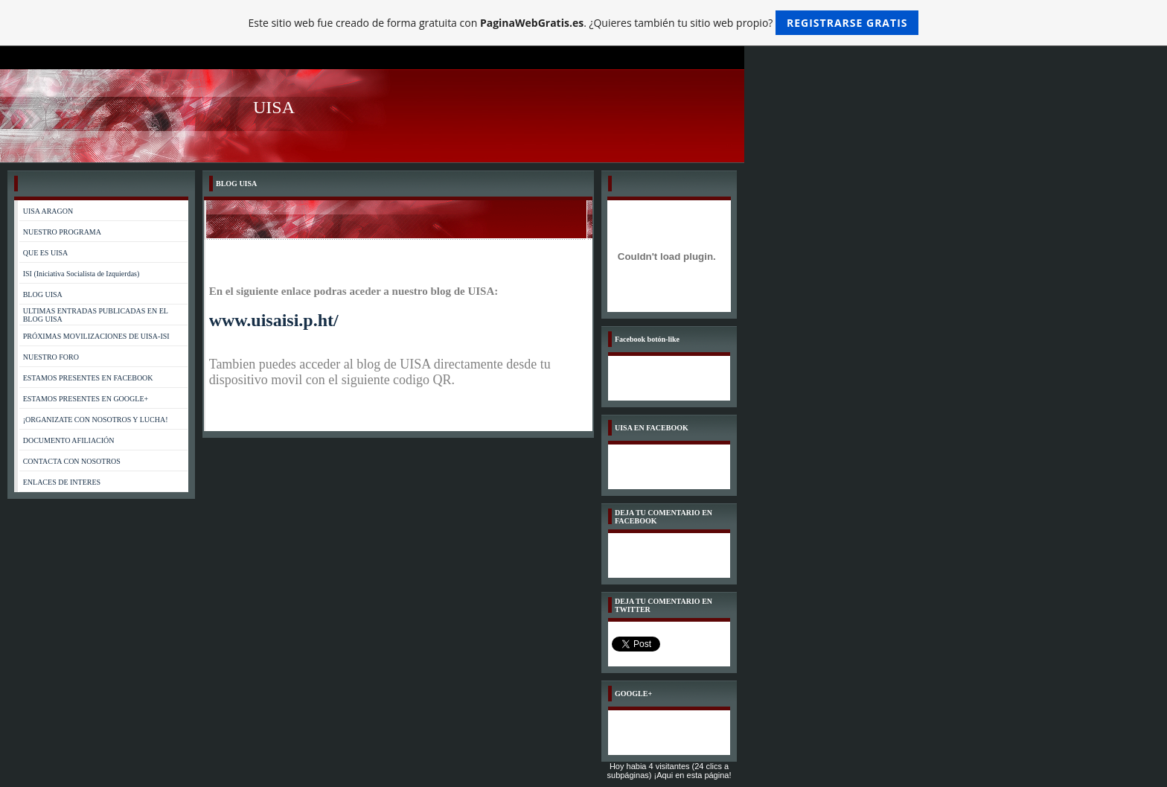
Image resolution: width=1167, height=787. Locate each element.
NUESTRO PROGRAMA (62, 232)
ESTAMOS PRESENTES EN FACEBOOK (88, 378)
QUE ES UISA (45, 253)
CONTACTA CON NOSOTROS (72, 461)
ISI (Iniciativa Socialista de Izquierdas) (81, 274)
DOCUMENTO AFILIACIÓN (69, 440)
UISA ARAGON (48, 211)
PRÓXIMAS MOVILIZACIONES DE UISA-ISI (96, 336)
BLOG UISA (43, 294)
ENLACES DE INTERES (61, 482)
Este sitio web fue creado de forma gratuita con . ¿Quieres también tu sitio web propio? (584, 22)
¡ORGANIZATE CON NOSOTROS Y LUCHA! (95, 419)
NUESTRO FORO (51, 357)
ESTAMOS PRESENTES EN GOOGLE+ (85, 399)
